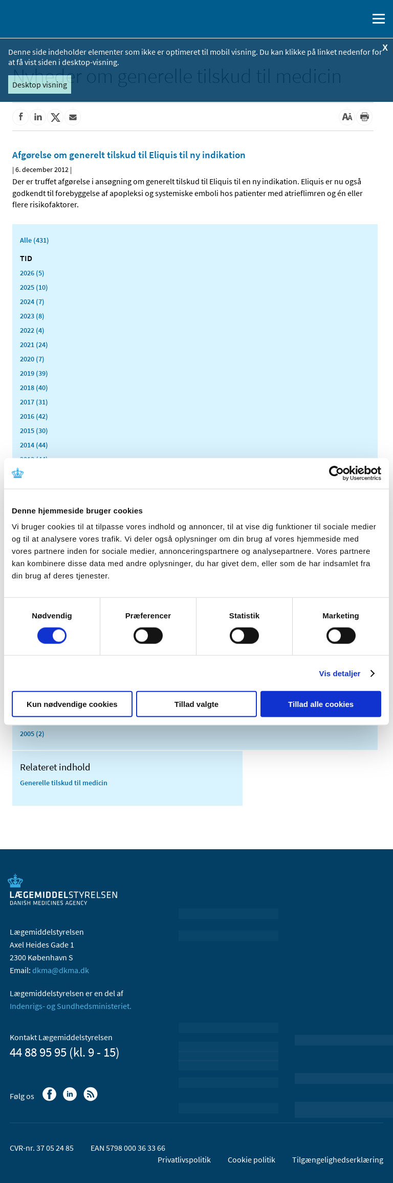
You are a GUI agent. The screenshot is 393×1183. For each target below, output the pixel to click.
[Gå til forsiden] (51, 18)
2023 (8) (32, 315)
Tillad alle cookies (321, 704)
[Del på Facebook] (20, 117)
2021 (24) (34, 344)
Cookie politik (251, 1159)
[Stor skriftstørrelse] (347, 117)
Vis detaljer (340, 673)
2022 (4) (32, 330)
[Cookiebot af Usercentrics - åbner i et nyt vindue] (336, 473)
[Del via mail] (72, 117)
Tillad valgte (196, 704)
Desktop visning (39, 84)
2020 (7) (32, 358)
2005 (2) (32, 733)
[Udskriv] (364, 117)
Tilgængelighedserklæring (337, 1159)
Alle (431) (34, 240)
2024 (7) (32, 301)
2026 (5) (32, 272)
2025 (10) (34, 287)
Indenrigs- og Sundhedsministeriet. (71, 1006)
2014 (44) (34, 444)
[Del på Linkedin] (38, 117)
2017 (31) (34, 401)
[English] (334, 19)
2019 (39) (34, 373)
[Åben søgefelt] (358, 19)
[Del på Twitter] (55, 117)
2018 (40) (34, 387)
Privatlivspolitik (184, 1159)
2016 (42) (34, 416)
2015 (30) (34, 430)
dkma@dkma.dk (60, 970)
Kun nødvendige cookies (72, 704)
